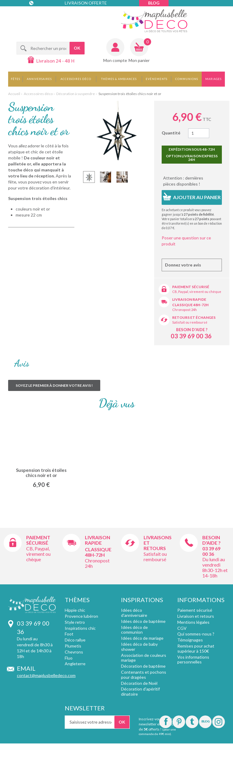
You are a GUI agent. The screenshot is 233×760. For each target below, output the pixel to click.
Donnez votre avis (183, 264)
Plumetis (73, 645)
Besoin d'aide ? (191, 329)
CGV (182, 628)
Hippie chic (75, 610)
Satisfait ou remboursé (189, 322)
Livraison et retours (195, 616)
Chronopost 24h (184, 310)
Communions (186, 79)
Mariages (213, 79)
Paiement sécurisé (190, 287)
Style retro (75, 622)
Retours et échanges (194, 317)
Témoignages (190, 639)
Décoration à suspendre (75, 93)
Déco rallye (75, 639)
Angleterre (75, 663)
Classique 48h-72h (190, 305)
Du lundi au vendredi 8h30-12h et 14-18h (215, 567)
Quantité (171, 132)
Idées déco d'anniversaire (134, 613)
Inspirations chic (80, 628)
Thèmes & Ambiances (119, 79)
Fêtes (15, 79)
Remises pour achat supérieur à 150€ (195, 648)
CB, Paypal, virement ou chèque (196, 292)
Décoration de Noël (139, 683)
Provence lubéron (81, 616)
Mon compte (115, 60)
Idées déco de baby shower (139, 647)
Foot (69, 633)
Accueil (14, 93)
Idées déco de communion (134, 630)
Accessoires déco (76, 79)
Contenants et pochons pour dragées (143, 674)
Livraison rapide (189, 299)
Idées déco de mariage (142, 638)
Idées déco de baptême (143, 621)
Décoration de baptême (143, 666)
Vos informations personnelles (193, 659)
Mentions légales (193, 622)
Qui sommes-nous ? (195, 633)
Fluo (69, 657)
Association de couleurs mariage (143, 658)
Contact (41, 14)
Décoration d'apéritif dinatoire (140, 691)
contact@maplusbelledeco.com (46, 675)
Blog (154, 2)
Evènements (156, 79)
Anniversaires (39, 79)
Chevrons (74, 651)
